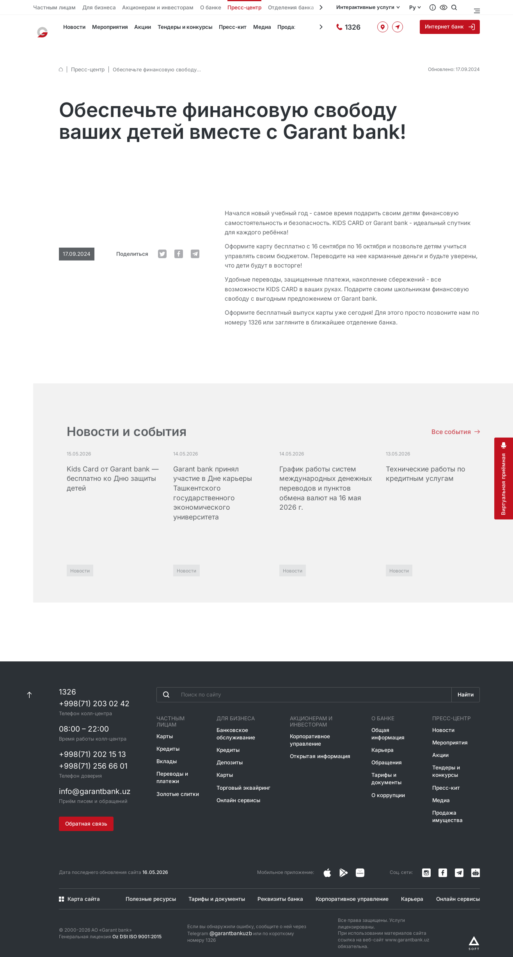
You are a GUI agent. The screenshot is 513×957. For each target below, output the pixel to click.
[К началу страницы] (29, 687)
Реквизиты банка (277, 893)
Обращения (385, 754)
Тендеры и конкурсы (176, 29)
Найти (465, 688)
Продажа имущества (290, 29)
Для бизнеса (90, 8)
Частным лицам (51, 8)
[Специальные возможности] (452, 7)
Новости (70, 29)
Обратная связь (87, 818)
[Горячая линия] (355, 29)
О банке (188, 8)
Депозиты (230, 754)
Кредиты (167, 735)
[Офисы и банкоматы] (385, 28)
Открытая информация (320, 748)
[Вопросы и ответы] (441, 7)
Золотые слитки (176, 778)
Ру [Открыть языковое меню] (421, 8)
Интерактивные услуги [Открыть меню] (370, 8)
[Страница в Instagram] (327, 867)
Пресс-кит (222, 29)
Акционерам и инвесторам (142, 8)
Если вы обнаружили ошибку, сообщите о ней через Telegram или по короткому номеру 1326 (247, 927)
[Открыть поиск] (462, 7)
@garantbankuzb (228, 927)
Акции (136, 29)
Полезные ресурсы (147, 893)
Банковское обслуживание (236, 726)
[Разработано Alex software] (474, 937)
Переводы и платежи (171, 762)
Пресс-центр (219, 8)
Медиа (249, 29)
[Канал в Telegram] (459, 867)
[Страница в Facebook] (343, 867)
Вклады (165, 747)
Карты (164, 723)
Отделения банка (260, 8)
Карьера (381, 742)
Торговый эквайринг (243, 778)
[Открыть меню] (476, 7)
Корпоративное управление (311, 732)
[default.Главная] (61, 56)
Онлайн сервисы (238, 790)
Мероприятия (104, 29)
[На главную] (44, 28)
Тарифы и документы (385, 769)
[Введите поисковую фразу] (303, 688)
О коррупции (387, 785)
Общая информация (387, 726)
